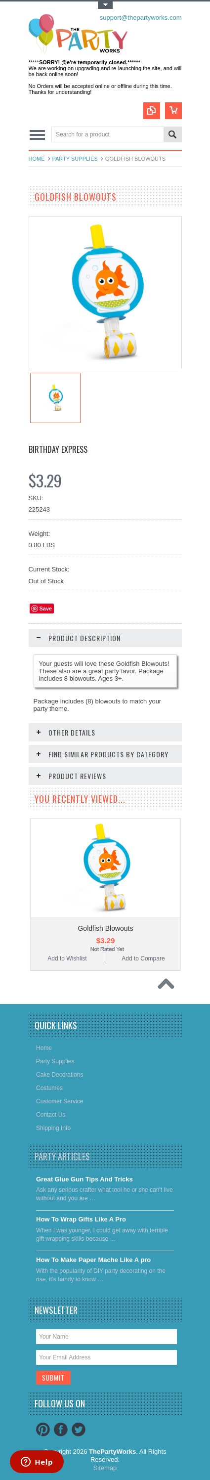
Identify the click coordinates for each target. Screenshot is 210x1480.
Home (37, 159)
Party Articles (62, 1156)
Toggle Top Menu (105, 5)
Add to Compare (143, 958)
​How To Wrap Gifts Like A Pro (81, 1219)
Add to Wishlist (66, 958)
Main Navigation (37, 135)
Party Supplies (75, 159)
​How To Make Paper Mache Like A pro (93, 1259)
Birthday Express (58, 449)
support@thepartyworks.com (141, 17)
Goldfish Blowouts (105, 928)
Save (46, 608)
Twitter (78, 1429)
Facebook (61, 1429)
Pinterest (43, 1429)
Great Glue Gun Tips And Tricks (84, 1179)
